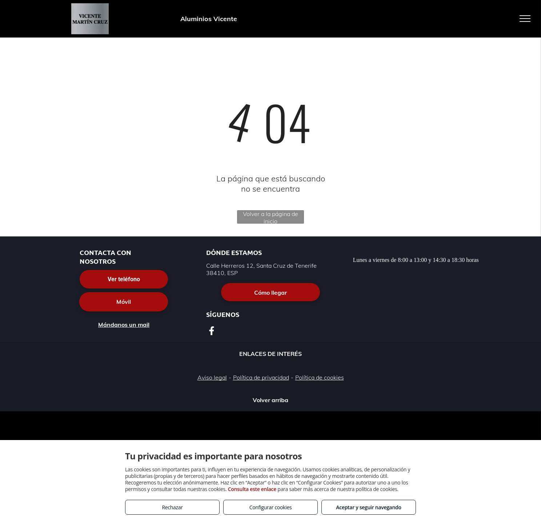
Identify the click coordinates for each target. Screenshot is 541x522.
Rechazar (172, 507)
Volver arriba (270, 400)
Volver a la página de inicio (270, 217)
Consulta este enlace (252, 489)
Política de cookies (319, 377)
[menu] (525, 18)
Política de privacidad (261, 377)
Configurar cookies (270, 507)
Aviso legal (212, 377)
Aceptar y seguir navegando (368, 507)
